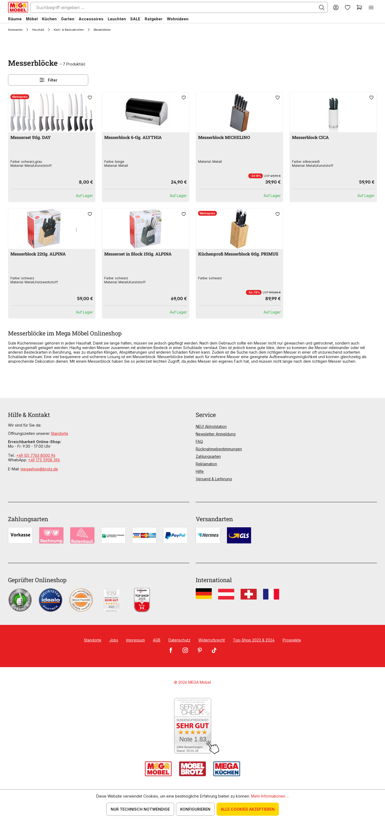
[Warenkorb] (359, 7)
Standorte (59, 433)
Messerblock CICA (310, 137)
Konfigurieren (195, 809)
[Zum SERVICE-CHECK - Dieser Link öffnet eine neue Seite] (193, 726)
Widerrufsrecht (211, 640)
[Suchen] (321, 7)
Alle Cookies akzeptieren (248, 809)
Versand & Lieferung (214, 479)
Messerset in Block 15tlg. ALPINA (138, 254)
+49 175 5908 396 (44, 460)
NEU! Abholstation (211, 426)
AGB (156, 640)
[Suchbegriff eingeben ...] (179, 7)
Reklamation (206, 464)
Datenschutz (179, 640)
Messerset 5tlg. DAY (30, 137)
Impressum (135, 640)
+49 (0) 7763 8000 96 (35, 455)
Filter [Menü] (48, 80)
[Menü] (371, 7)
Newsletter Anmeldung (216, 434)
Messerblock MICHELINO (224, 137)
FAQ (199, 441)
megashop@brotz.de (39, 469)
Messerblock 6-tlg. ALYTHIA (133, 137)
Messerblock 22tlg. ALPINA (38, 254)
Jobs (113, 640)
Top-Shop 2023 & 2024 (254, 640)
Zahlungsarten (208, 456)
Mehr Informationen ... (270, 796)
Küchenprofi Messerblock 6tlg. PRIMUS (238, 254)
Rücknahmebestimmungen (219, 449)
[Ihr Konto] (336, 7)
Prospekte (292, 640)
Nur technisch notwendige (140, 809)
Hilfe (200, 471)
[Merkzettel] (347, 7)
